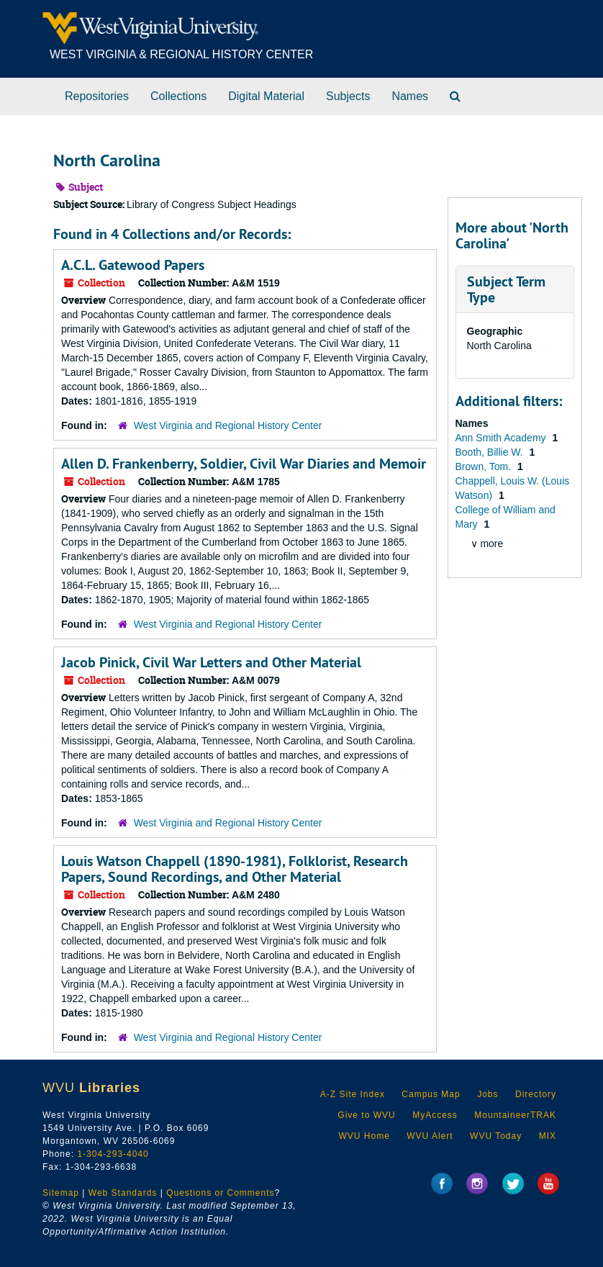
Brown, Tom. (484, 466)
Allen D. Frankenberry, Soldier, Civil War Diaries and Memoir (243, 463)
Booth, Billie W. (490, 452)
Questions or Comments (220, 1193)
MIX (547, 1136)
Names (409, 96)
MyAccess (435, 1115)
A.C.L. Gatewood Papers (132, 265)
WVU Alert (430, 1136)
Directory (535, 1094)
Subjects (348, 96)
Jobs (487, 1094)
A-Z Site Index (352, 1094)
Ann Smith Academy (502, 437)
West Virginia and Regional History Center (228, 425)
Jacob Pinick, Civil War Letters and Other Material (211, 662)
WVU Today (496, 1136)
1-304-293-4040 (112, 1154)
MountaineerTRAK (515, 1115)
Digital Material (266, 96)
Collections (178, 96)
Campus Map (431, 1094)
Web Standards (123, 1193)
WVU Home (363, 1136)
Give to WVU (366, 1115)
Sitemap (60, 1193)
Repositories (97, 96)
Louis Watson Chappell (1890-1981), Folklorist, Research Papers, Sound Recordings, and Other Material (234, 869)
